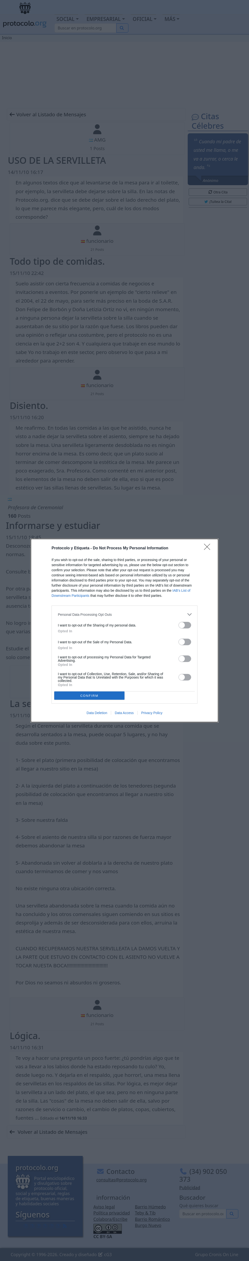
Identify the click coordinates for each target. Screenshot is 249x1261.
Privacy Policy (151, 713)
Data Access (124, 713)
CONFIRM (89, 696)
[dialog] (124, 630)
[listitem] (124, 614)
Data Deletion (97, 713)
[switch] (184, 625)
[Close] (208, 548)
